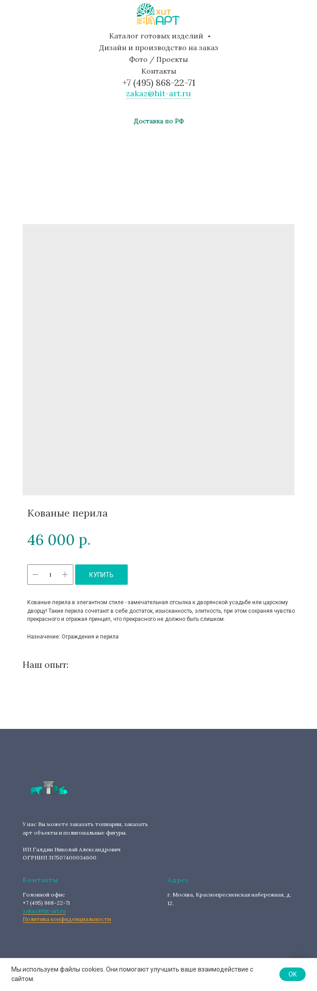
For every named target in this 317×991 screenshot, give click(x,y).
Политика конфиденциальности (67, 919)
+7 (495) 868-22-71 (158, 82)
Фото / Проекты (158, 59)
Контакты (158, 70)
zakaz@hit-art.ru (158, 93)
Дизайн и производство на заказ (158, 47)
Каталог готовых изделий (157, 35)
